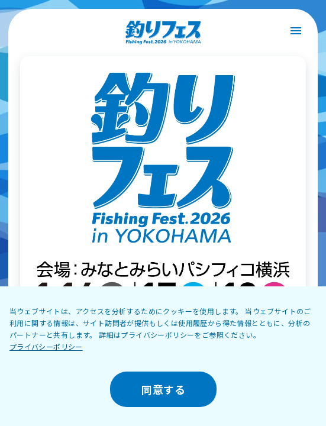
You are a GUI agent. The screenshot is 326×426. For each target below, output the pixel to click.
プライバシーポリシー (46, 346)
